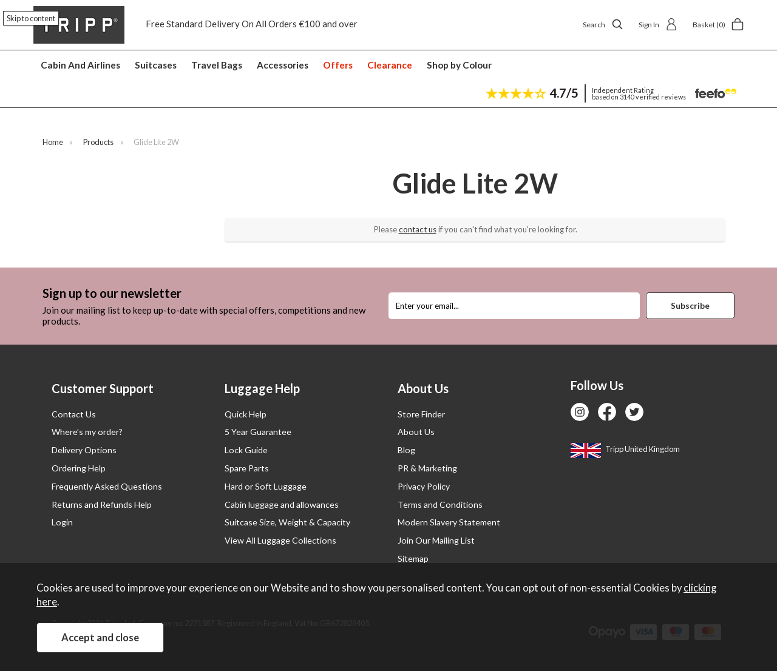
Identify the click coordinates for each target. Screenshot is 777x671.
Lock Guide (246, 450)
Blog (406, 450)
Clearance (389, 64)
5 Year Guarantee (258, 432)
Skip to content (31, 18)
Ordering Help (79, 468)
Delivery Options (84, 450)
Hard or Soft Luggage (266, 486)
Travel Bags (216, 64)
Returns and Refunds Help (102, 504)
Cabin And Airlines (80, 64)
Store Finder (421, 414)
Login (62, 522)
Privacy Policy (424, 486)
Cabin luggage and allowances (282, 504)
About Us (416, 432)
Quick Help (245, 414)
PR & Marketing (427, 468)
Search (603, 24)
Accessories (282, 64)
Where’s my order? (87, 432)
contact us (417, 229)
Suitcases (156, 64)
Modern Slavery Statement (449, 522)
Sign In (658, 24)
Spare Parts (247, 468)
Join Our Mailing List (436, 540)
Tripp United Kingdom (625, 449)
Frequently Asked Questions (107, 486)
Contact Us (74, 414)
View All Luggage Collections (280, 540)
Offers (338, 64)
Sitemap (413, 558)
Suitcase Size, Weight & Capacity (287, 522)
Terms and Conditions (440, 504)
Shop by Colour (459, 64)
